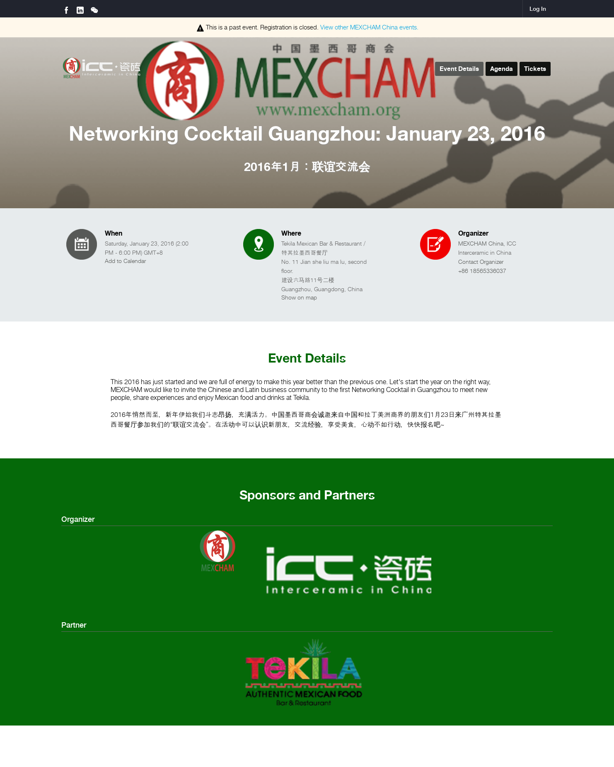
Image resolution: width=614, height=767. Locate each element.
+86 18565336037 (482, 270)
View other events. (369, 27)
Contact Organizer (480, 261)
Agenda (501, 69)
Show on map (299, 297)
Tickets (535, 69)
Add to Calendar (125, 260)
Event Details (459, 69)
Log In (537, 8)
